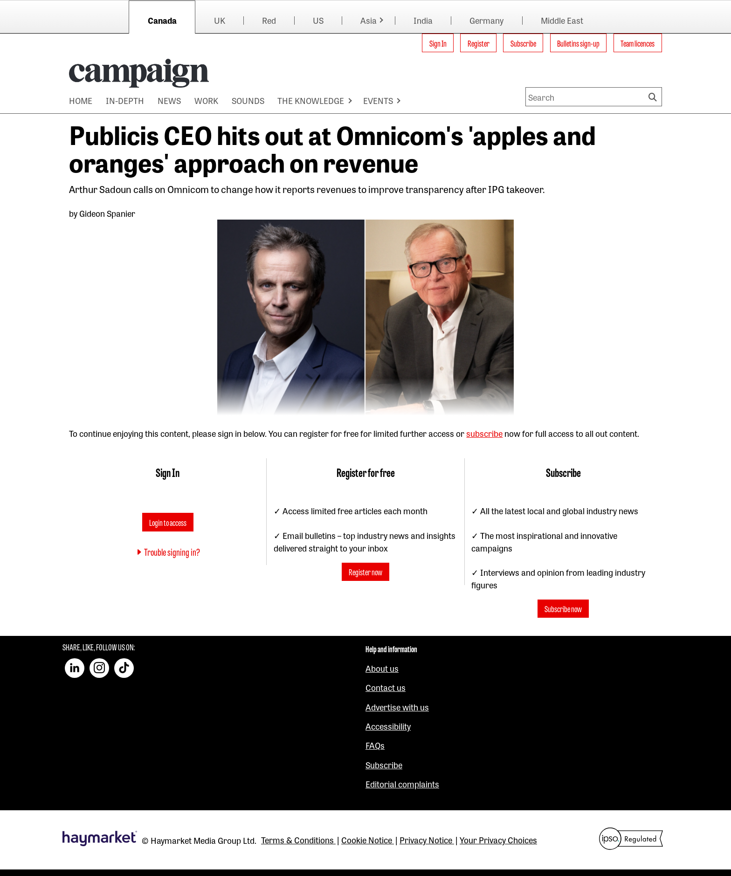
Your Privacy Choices (498, 840)
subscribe (484, 433)
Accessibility (388, 726)
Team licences (638, 43)
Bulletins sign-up (578, 43)
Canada (162, 20)
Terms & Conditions (298, 840)
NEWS (169, 100)
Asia (368, 20)
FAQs (375, 745)
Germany (486, 20)
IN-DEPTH (125, 100)
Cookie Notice (367, 840)
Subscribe (523, 43)
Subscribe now (563, 609)
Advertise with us (397, 707)
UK (219, 20)
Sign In (438, 43)
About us (382, 668)
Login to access (167, 522)
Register (479, 43)
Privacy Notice (427, 840)
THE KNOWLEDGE (310, 100)
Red (269, 20)
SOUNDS (248, 100)
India (423, 20)
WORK (206, 100)
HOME (80, 100)
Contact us (386, 687)
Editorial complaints (402, 784)
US (318, 20)
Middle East (562, 20)
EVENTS (378, 100)
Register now (365, 572)
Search (654, 97)
